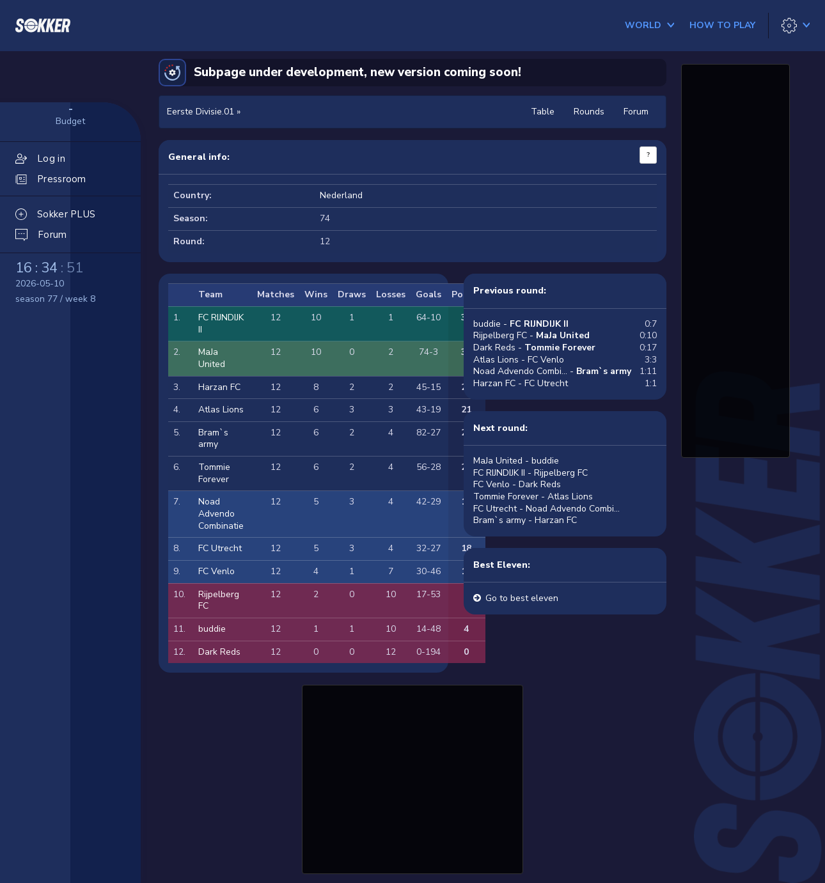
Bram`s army (213, 438)
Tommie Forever (214, 473)
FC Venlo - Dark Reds (517, 484)
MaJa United (211, 358)
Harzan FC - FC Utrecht (520, 383)
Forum (636, 111)
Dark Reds (219, 652)
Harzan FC (219, 387)
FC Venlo (216, 571)
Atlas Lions (221, 409)
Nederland (341, 195)
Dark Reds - (534, 347)
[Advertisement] (412, 777)
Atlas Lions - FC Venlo (518, 360)
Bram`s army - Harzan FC (525, 520)
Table (542, 111)
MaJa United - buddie (516, 461)
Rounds (589, 111)
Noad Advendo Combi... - (552, 371)
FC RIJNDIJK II (221, 323)
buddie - (521, 324)
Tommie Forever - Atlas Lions (533, 496)
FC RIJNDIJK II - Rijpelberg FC (530, 473)
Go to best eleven (521, 598)
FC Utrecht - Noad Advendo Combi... (546, 509)
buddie (212, 629)
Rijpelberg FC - (531, 335)
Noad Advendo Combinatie (221, 513)
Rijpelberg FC (218, 600)
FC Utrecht (220, 548)
